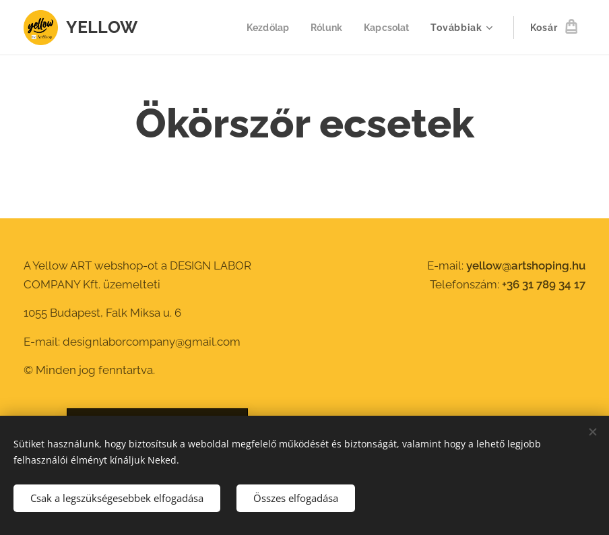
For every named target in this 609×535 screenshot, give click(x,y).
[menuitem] (264, 27)
